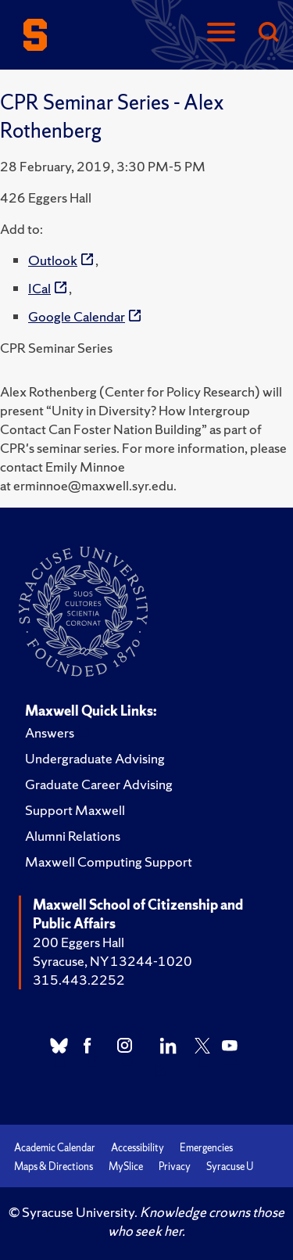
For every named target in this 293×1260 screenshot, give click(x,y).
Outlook (52, 260)
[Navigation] (221, 33)
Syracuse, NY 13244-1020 (112, 961)
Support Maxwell (75, 810)
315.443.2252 (79, 980)
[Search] (268, 33)
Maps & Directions (53, 1166)
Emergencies (206, 1147)
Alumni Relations (72, 836)
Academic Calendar (54, 1147)
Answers (49, 732)
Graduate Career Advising (99, 784)
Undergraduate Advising (95, 758)
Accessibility (137, 1147)
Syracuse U (229, 1166)
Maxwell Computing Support (108, 862)
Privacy (175, 1166)
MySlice (126, 1166)
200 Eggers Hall (78, 942)
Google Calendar (76, 316)
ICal (39, 288)
